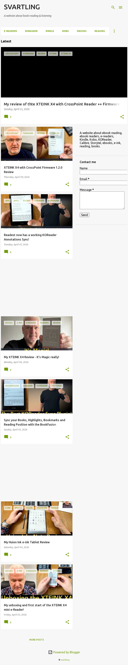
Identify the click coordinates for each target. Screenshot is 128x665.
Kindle (50, 31)
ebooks (81, 31)
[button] (122, 117)
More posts (36, 640)
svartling (65, 660)
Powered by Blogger (64, 652)
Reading (100, 31)
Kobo (65, 31)
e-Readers (10, 31)
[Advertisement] (35, 288)
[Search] (113, 7)
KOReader (31, 31)
